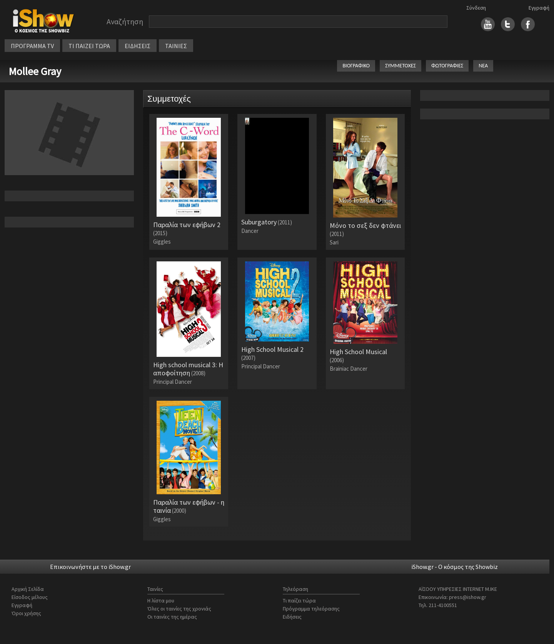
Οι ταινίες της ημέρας (172, 616)
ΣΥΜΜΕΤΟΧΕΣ (400, 65)
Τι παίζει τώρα (299, 600)
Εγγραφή (539, 7)
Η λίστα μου (160, 600)
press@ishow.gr (467, 597)
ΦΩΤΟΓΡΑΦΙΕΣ (447, 65)
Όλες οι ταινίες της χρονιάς (179, 608)
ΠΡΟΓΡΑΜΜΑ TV (32, 46)
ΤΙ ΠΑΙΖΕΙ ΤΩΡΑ (89, 46)
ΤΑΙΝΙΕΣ (176, 46)
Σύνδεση (476, 7)
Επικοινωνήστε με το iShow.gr (90, 566)
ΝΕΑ (483, 65)
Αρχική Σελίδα (28, 588)
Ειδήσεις (292, 616)
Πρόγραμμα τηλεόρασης (311, 608)
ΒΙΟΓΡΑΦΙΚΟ (356, 65)
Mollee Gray (34, 71)
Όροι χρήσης (26, 613)
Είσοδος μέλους (30, 597)
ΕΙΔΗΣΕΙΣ (137, 46)
